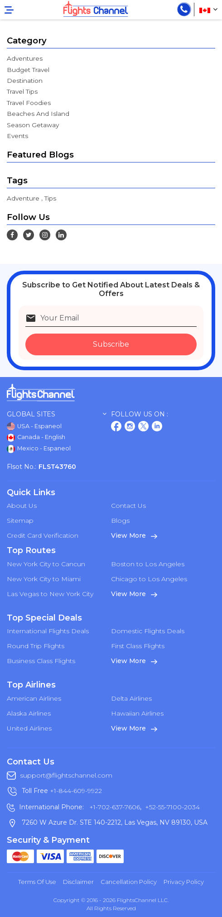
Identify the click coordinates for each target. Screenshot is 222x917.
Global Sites (56, 414)
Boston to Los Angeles (147, 564)
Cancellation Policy (129, 881)
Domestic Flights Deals (147, 631)
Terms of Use (37, 881)
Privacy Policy (184, 881)
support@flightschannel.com (66, 775)
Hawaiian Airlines (137, 713)
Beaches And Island (38, 113)
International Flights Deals (48, 631)
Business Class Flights (41, 661)
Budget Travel (28, 69)
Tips (50, 198)
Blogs (120, 520)
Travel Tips (22, 91)
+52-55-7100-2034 (171, 807)
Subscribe (111, 344)
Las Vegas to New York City (50, 594)
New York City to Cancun (46, 564)
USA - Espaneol (34, 426)
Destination (25, 80)
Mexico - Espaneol (39, 449)
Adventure (23, 198)
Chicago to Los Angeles (149, 579)
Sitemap (20, 520)
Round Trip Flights (35, 646)
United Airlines (29, 728)
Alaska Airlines (29, 713)
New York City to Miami (44, 579)
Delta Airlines (131, 698)
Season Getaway (33, 125)
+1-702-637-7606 (113, 807)
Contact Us (128, 505)
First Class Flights (137, 646)
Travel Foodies (29, 102)
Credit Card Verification (42, 535)
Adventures (25, 58)
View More (134, 535)
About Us (22, 505)
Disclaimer (78, 881)
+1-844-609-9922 (76, 791)
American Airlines (34, 698)
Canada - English (36, 438)
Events (17, 135)
